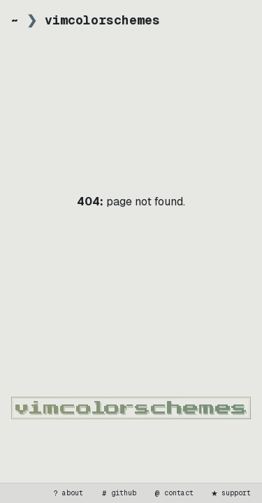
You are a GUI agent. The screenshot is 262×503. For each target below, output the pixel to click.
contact (173, 493)
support (230, 493)
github (118, 493)
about (67, 493)
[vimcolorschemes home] (131, 408)
